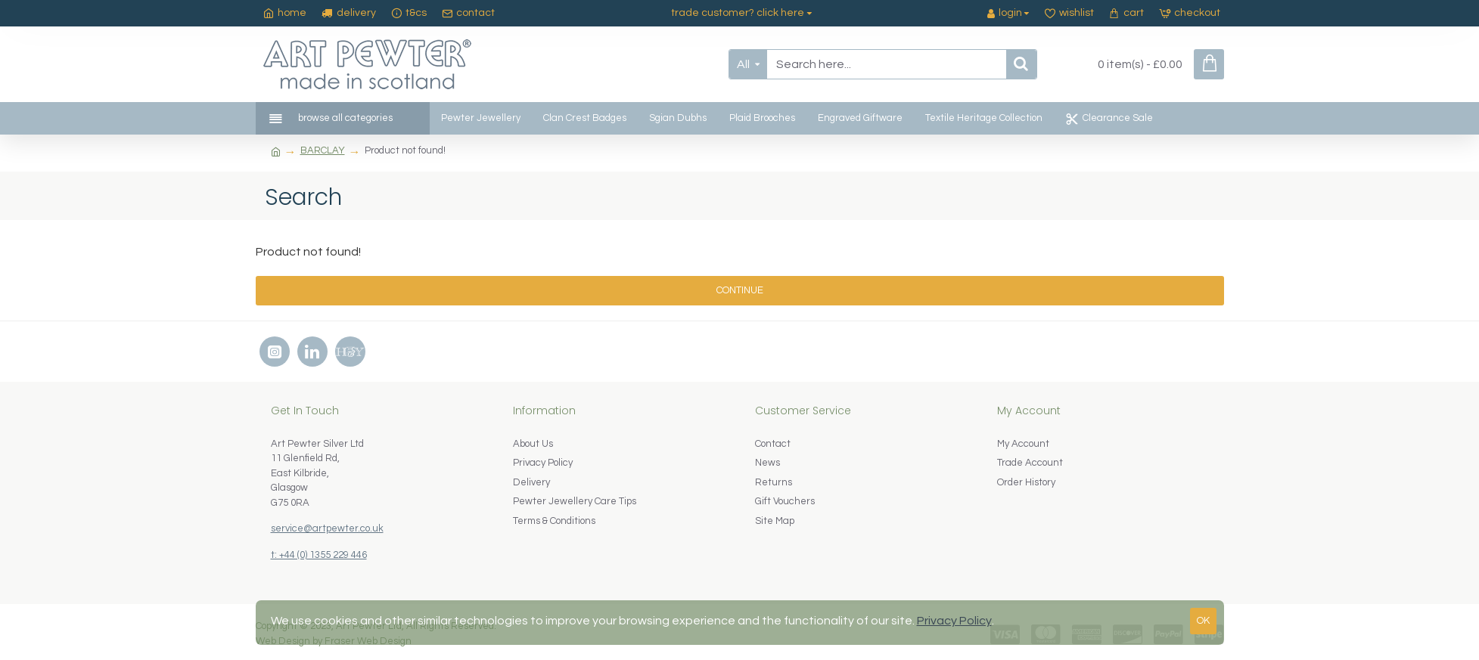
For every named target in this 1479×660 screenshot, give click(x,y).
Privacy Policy (954, 621)
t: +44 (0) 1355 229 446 (319, 555)
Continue (739, 290)
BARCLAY (322, 150)
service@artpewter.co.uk (327, 528)
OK (1203, 620)
